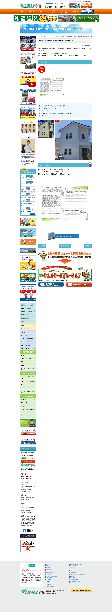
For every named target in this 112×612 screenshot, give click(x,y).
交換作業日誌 (24, 315)
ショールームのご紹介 (87, 11)
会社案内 (42, 11)
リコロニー (23, 399)
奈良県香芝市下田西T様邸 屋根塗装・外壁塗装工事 (28, 210)
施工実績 (31, 11)
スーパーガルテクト (26, 406)
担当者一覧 (53, 11)
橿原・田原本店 (50, 586)
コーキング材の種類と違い (27, 338)
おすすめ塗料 (73, 566)
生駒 (22, 494)
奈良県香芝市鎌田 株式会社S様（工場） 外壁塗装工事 (28, 190)
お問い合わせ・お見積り (75, 581)
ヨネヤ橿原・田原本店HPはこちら (81, 591)
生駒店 (48, 583)
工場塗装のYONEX (74, 572)
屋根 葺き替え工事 (25, 345)
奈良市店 (49, 584)
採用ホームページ (74, 579)
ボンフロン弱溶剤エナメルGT (27, 391)
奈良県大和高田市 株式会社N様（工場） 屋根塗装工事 (28, 196)
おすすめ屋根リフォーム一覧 (76, 571)
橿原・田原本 (24, 483)
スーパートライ (25, 412)
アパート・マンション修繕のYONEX (78, 574)
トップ (22, 11)
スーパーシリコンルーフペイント (28, 184)
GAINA (22, 365)
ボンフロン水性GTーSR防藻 (27, 369)
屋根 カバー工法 (25, 348)
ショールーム (24, 321)
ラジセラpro (24, 362)
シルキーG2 (24, 403)
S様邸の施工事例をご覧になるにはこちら (64, 236)
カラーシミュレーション (27, 311)
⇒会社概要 (23, 165)
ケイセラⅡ (23, 384)
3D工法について (25, 335)
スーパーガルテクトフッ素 (27, 409)
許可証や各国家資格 (26, 308)
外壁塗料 (74, 567)
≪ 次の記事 (42, 246)
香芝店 (48, 581)
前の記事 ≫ (88, 246)
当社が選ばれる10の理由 (27, 305)
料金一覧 (75, 11)
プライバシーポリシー (75, 583)
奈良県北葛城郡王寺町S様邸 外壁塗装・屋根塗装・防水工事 (28, 203)
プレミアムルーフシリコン (27, 381)
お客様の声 (48, 569)
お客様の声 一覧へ (65, 246)
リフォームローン (25, 328)
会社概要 (72, 576)
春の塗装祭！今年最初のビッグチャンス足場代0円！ (28, 178)
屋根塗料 (74, 569)
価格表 (22, 325)
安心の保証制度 (25, 318)
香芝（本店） (24, 473)
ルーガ (22, 416)
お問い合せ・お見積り (28, 461)
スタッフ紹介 (73, 577)
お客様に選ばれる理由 (64, 11)
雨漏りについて (25, 332)
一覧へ (32, 214)
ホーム (47, 564)
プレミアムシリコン (26, 358)
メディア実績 (49, 577)
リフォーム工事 (25, 342)
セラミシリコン (25, 355)
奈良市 (22, 504)
